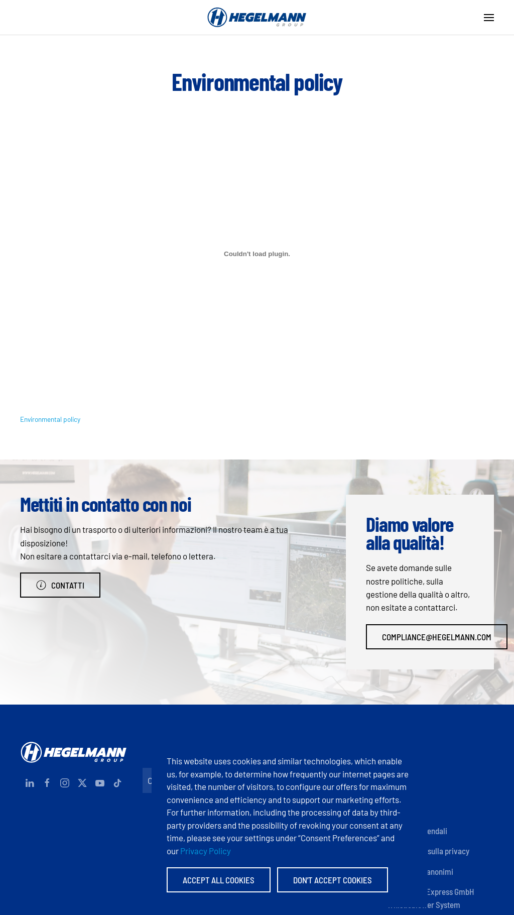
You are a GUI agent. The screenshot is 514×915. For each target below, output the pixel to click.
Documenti (405, 790)
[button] (489, 17)
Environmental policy (50, 419)
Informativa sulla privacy (428, 851)
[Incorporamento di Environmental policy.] (257, 254)
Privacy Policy (205, 851)
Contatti (60, 585)
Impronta (402, 770)
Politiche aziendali (417, 831)
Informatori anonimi (420, 871)
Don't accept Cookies (332, 880)
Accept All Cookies (218, 880)
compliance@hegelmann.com (436, 637)
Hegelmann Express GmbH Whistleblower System (430, 897)
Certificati (404, 811)
